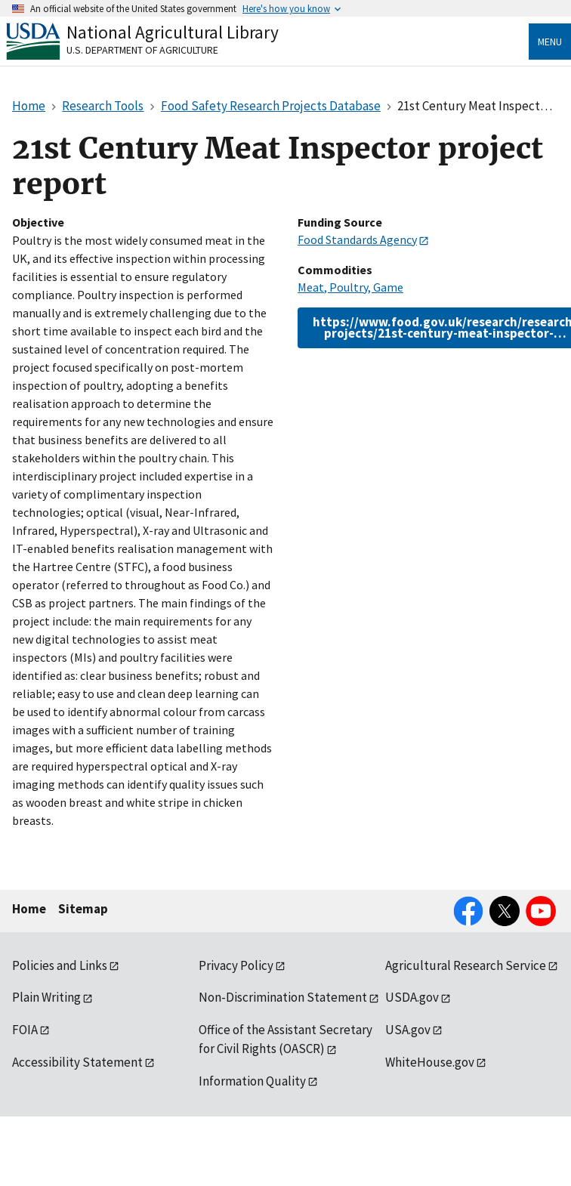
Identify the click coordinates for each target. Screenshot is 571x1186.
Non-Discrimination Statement (283, 997)
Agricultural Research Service (465, 965)
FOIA (25, 1029)
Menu (550, 41)
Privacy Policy (236, 965)
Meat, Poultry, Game (350, 287)
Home (29, 908)
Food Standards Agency (357, 239)
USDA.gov (412, 997)
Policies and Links (59, 965)
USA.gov (408, 1029)
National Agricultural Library (172, 32)
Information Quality (252, 1081)
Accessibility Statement (77, 1062)
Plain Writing (46, 997)
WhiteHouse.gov (429, 1062)
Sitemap (83, 908)
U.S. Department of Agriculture (142, 50)
